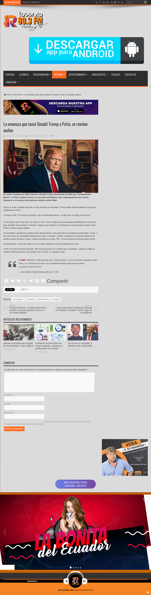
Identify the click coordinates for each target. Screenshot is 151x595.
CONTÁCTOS (130, 74)
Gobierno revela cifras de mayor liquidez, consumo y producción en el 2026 (49, 360)
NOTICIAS (59, 74)
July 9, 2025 (54, 272)
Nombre (7, 395)
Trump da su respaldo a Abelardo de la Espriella (80, 358)
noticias (56, 299)
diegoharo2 (19, 136)
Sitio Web (8, 413)
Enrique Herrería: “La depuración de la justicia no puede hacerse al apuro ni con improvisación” (28, 309)
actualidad (18, 299)
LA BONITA (24, 74)
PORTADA (10, 74)
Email (6, 404)
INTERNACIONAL (43, 299)
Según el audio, (10, 207)
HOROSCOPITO (100, 74)
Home (7, 95)
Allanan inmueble (29, 2)
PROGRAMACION (42, 74)
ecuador (30, 299)
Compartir (57, 281)
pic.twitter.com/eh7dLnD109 (30, 267)
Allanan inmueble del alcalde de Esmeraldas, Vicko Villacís (18, 358)
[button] (146, 541)
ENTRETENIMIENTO (78, 74)
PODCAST (115, 74)
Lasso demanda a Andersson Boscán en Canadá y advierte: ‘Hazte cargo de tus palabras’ (73, 309)
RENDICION (12, 82)
